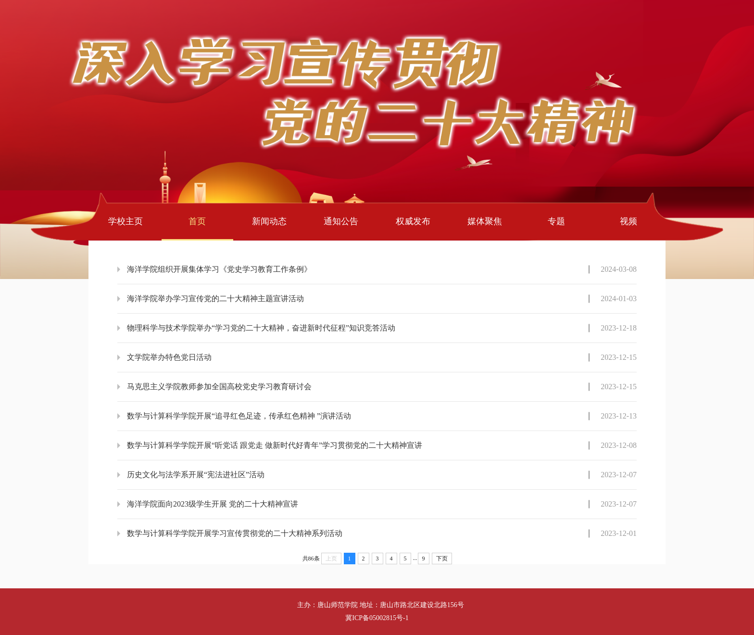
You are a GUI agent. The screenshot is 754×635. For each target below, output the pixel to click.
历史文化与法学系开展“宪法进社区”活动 (195, 474)
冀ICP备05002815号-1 (376, 618)
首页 (197, 221)
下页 (442, 558)
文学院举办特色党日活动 (169, 357)
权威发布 (413, 221)
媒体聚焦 (484, 221)
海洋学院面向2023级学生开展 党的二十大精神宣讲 (212, 504)
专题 (556, 221)
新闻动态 (269, 221)
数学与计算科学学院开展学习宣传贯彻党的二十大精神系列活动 (234, 533)
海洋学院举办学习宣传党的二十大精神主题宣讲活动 (215, 298)
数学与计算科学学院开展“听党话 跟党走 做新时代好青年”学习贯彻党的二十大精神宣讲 (274, 445)
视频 (628, 221)
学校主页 (125, 221)
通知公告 (341, 221)
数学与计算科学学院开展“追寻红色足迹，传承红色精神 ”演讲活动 (239, 416)
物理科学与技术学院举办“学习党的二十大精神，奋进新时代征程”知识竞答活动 (261, 328)
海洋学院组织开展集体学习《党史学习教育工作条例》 (219, 269)
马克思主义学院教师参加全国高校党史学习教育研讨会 (219, 386)
